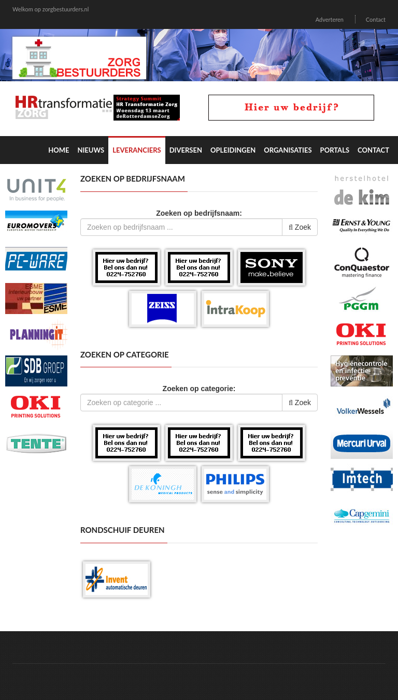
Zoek (300, 227)
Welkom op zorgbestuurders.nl (50, 9)
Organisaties (287, 150)
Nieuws (90, 150)
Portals (334, 150)
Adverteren (330, 19)
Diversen (185, 150)
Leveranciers (136, 150)
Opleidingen (232, 150)
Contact (376, 19)
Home (58, 150)
